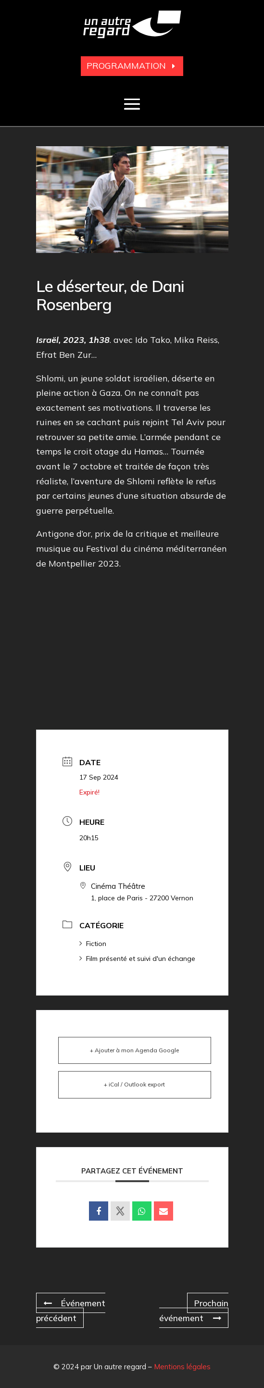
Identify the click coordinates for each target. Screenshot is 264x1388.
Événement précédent (71, 1310)
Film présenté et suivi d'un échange (137, 958)
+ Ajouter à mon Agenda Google (134, 1050)
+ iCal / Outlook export (134, 1084)
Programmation (126, 65)
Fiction (92, 943)
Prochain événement (193, 1310)
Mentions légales (182, 1365)
